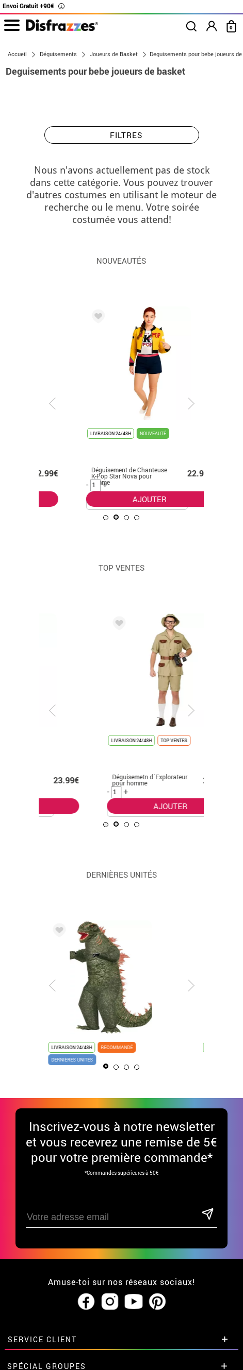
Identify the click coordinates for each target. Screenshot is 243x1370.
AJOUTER (113, 499)
